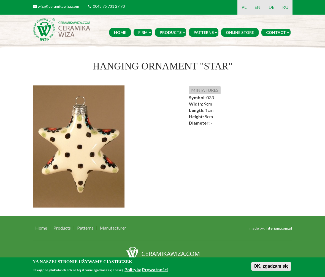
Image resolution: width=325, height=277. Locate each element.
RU (285, 7)
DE (271, 7)
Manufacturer (113, 228)
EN (257, 7)
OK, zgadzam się (271, 266)
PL (244, 7)
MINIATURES (204, 90)
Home (120, 32)
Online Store (240, 32)
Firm (143, 32)
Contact (276, 32)
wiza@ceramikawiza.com (58, 6)
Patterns (204, 32)
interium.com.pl (279, 228)
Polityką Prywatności (146, 269)
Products (171, 32)
